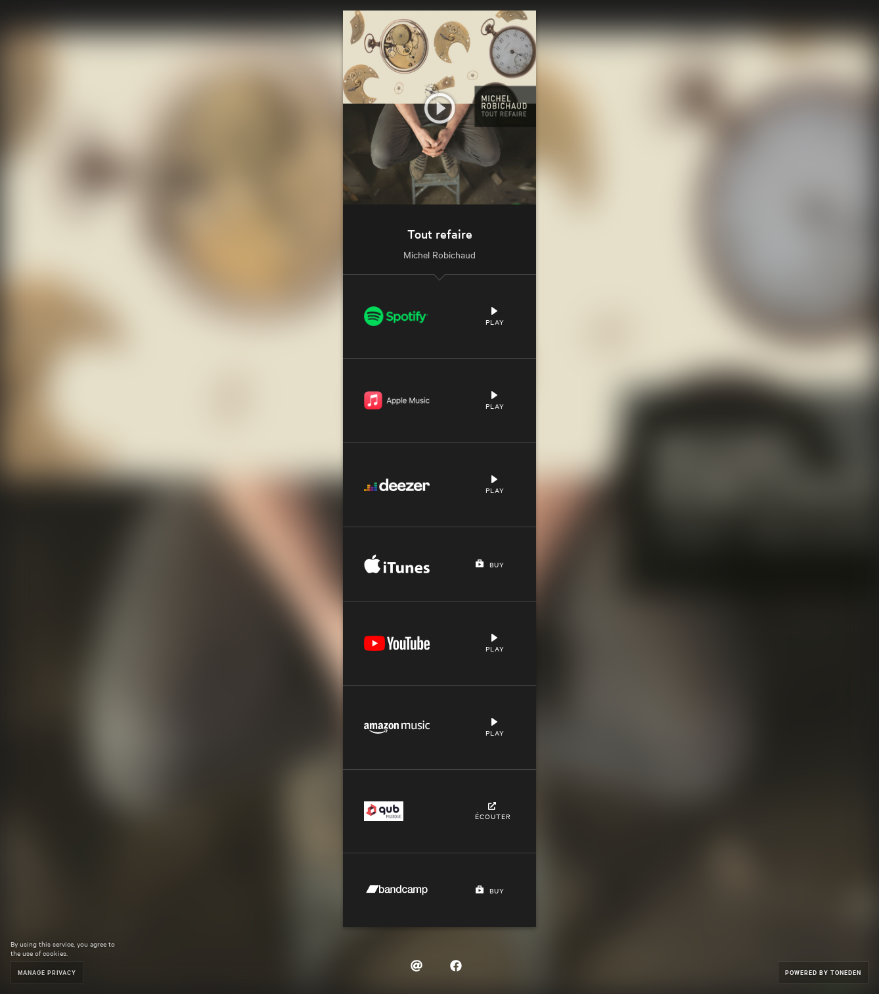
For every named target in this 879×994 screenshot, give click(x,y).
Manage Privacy (47, 972)
